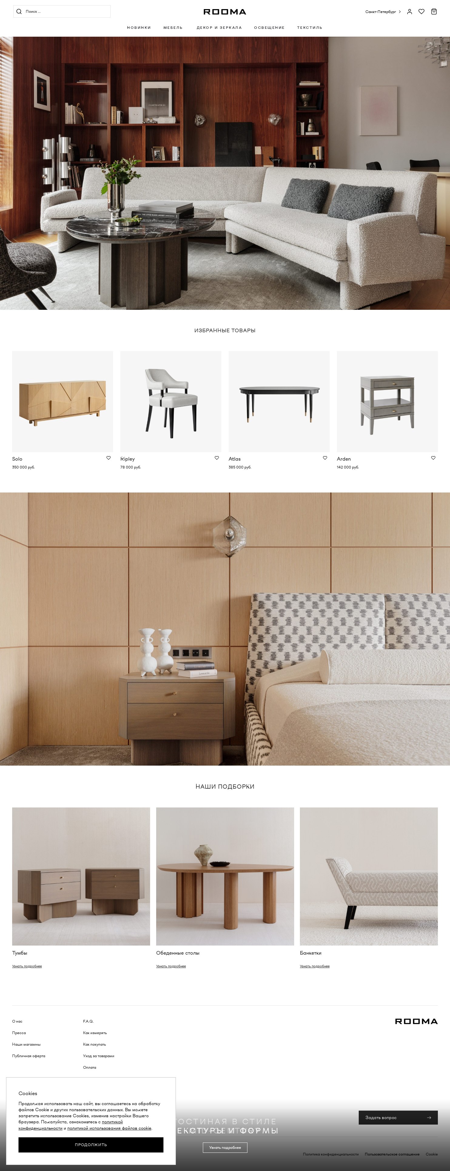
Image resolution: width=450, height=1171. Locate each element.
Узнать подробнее (27, 966)
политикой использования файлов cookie (109, 1128)
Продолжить (91, 1144)
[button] (383, 12)
